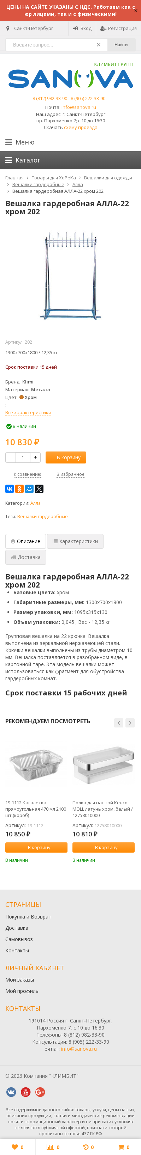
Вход (82, 28)
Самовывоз (19, 939)
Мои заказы (19, 979)
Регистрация (118, 28)
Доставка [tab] (26, 557)
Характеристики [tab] (75, 541)
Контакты (17, 950)
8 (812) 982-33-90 (50, 98)
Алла (35, 503)
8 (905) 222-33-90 (88, 98)
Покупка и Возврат (28, 916)
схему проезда (81, 127)
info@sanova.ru (78, 107)
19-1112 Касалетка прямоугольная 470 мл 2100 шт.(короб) (35, 808)
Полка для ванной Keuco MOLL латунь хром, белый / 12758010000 (102, 808)
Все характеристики (28, 412)
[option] (36, 798)
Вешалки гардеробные (42, 517)
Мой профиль (22, 991)
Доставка (16, 927)
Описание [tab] (25, 541)
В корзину (65, 457)
